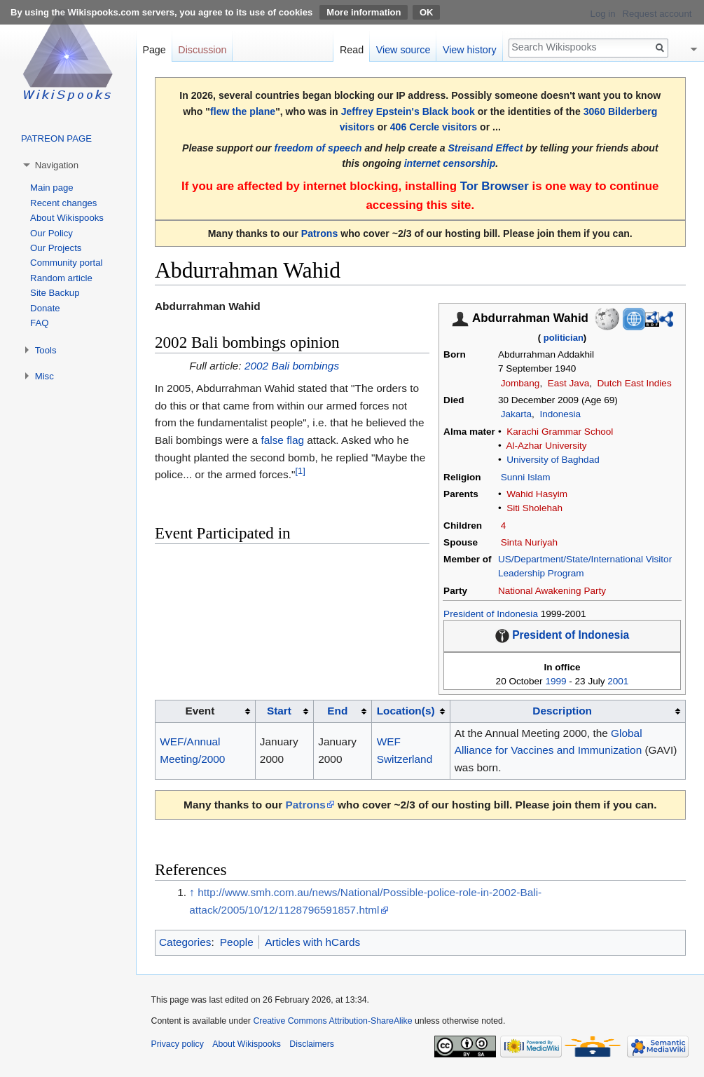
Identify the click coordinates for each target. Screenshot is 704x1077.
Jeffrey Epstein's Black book (408, 111)
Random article (61, 278)
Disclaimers (311, 1044)
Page (153, 49)
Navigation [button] (56, 165)
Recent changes (63, 203)
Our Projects (55, 248)
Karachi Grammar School (559, 431)
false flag (282, 440)
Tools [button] (46, 350)
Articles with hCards (312, 942)
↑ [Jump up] (192, 892)
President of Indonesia (490, 614)
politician (564, 337)
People (237, 942)
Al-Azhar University (546, 445)
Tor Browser (494, 186)
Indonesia (560, 414)
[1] (300, 471)
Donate (45, 308)
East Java (569, 383)
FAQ (39, 323)
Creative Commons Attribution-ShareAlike (332, 1021)
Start (279, 711)
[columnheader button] (284, 711)
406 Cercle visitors (433, 127)
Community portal (66, 262)
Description (562, 711)
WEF (389, 741)
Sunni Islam (526, 477)
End (337, 711)
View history (470, 49)
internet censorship (450, 163)
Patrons (319, 233)
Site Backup (54, 292)
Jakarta (516, 414)
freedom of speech (317, 148)
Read (352, 49)
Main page (52, 187)
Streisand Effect (485, 148)
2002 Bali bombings (291, 366)
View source (403, 49)
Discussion (202, 49)
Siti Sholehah (534, 508)
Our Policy (51, 233)
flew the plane (242, 111)
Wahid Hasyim (536, 494)
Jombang (520, 383)
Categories (185, 942)
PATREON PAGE (56, 138)
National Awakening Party (552, 590)
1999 (555, 681)
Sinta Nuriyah (529, 542)
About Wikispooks (67, 217)
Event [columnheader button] (199, 711)
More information (363, 12)
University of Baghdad (553, 459)
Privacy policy (177, 1044)
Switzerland (405, 759)
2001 (617, 681)
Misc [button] (44, 376)
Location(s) (406, 711)
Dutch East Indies (635, 383)
